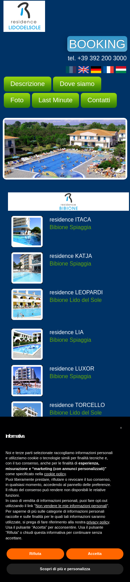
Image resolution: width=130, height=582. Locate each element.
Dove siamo (77, 83)
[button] (121, 427)
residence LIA (67, 332)
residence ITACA (70, 220)
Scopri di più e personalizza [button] (65, 569)
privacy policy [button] (98, 522)
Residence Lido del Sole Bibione (55, 16)
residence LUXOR (72, 369)
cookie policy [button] (55, 474)
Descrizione (27, 83)
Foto (17, 100)
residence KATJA (71, 256)
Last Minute (55, 100)
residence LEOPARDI (76, 292)
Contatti (98, 100)
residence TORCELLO (77, 405)
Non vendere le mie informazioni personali (70, 506)
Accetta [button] (95, 553)
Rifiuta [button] (35, 553)
